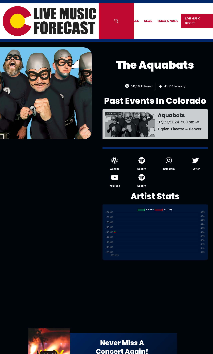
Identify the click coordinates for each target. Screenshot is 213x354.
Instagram (168, 164)
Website (114, 164)
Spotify (141, 164)
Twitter (195, 164)
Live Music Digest (192, 21)
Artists (116, 20)
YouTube (114, 180)
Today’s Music (168, 20)
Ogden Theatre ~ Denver (180, 129)
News (148, 20)
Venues (133, 20)
